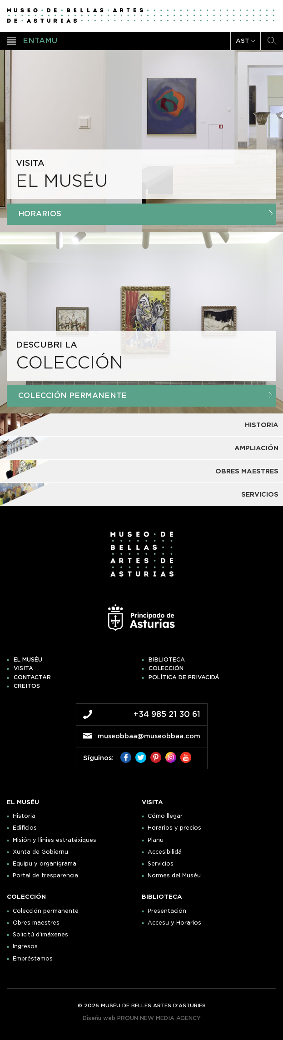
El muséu (28, 660)
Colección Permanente (145, 395)
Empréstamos (33, 958)
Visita (23, 668)
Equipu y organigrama (44, 864)
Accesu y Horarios (174, 923)
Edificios (25, 828)
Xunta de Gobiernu (40, 852)
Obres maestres (36, 923)
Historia (24, 816)
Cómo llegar (165, 816)
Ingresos (25, 946)
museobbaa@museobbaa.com (149, 736)
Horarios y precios (174, 828)
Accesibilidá (165, 852)
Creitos (27, 686)
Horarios (145, 213)
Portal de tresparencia (45, 875)
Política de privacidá (184, 677)
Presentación (167, 911)
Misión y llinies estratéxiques (54, 840)
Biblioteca (167, 660)
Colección (166, 668)
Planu (156, 840)
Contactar (32, 677)
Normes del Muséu (174, 875)
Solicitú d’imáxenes (40, 934)
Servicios (161, 864)
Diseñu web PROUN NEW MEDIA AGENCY (142, 1018)
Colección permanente (46, 911)
